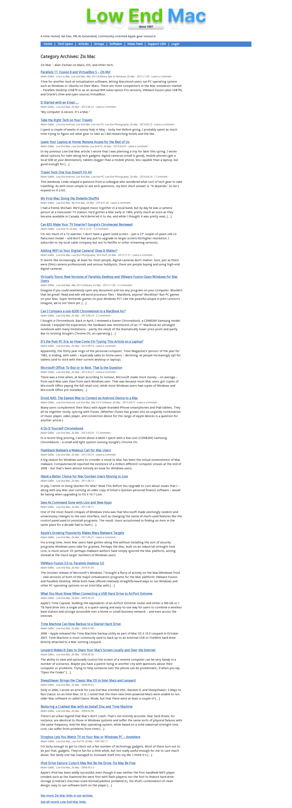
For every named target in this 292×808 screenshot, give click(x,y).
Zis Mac (131, 76)
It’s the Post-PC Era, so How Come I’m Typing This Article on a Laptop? (92, 342)
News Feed (134, 44)
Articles (83, 44)
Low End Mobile (79, 146)
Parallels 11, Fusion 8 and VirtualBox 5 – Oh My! (75, 72)
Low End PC (97, 124)
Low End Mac (78, 76)
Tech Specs (65, 44)
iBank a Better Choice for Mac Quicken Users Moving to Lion (84, 476)
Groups (99, 44)
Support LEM (157, 44)
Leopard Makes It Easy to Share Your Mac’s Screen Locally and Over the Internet (98, 650)
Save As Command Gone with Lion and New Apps (76, 503)
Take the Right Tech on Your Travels (66, 120)
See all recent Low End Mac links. (63, 802)
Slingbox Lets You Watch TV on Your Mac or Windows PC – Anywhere (90, 737)
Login (175, 44)
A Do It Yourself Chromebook (62, 428)
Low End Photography (117, 124)
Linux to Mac (63, 76)
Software (116, 44)
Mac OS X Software (96, 76)
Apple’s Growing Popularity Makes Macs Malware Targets (82, 533)
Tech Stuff (101, 255)
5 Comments (101, 229)
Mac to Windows (117, 76)
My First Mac (78, 202)
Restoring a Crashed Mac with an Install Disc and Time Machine (86, 707)
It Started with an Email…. (60, 102)
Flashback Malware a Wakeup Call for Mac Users (76, 450)
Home (48, 44)
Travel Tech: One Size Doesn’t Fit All (66, 172)
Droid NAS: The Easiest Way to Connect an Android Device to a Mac (89, 398)
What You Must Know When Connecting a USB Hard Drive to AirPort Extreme (96, 594)
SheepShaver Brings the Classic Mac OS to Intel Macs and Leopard (88, 680)
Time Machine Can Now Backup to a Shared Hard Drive (81, 624)
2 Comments (124, 285)
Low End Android (65, 124)
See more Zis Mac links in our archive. (67, 795)
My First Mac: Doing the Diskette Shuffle (70, 198)
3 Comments (103, 432)
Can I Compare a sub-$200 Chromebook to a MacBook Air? (83, 311)
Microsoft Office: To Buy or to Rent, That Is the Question (81, 368)
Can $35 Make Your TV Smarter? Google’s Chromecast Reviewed (87, 225)
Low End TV (62, 229)
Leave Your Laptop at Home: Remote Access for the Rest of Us (85, 142)
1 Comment (160, 176)
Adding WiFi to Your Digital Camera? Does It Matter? (79, 251)
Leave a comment (161, 76)
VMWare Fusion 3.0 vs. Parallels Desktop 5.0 (72, 563)
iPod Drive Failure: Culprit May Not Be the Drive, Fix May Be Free (88, 763)
